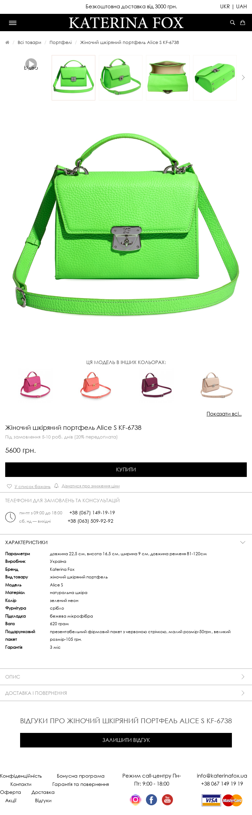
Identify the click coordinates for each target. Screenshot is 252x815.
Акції (10, 800)
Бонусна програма (81, 776)
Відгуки (43, 800)
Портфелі (61, 42)
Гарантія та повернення (80, 784)
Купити (126, 469)
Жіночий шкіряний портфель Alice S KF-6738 (129, 42)
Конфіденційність (21, 776)
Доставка (43, 792)
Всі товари (29, 42)
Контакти (21, 784)
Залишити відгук (126, 740)
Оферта (10, 792)
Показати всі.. (224, 413)
